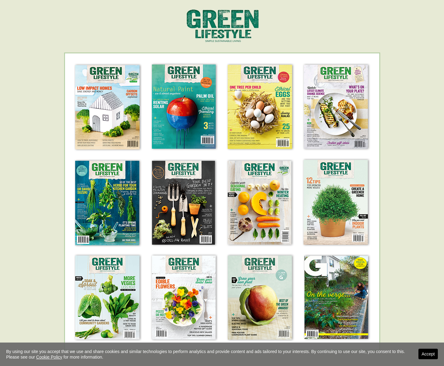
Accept (428, 353)
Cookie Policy (49, 357)
